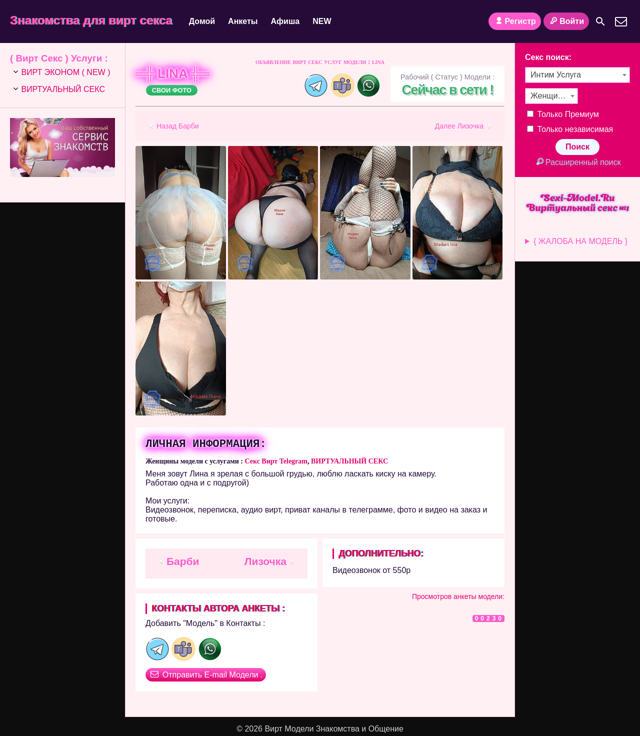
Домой (202, 21)
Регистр (515, 21)
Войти (566, 21)
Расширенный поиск (577, 162)
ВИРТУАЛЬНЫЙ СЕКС (349, 461)
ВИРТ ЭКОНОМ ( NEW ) (65, 72)
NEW (321, 21)
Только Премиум (563, 114)
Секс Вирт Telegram (276, 461)
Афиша (285, 21)
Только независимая (570, 129)
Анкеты (243, 21)
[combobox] (577, 75)
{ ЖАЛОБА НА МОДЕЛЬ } (581, 241)
